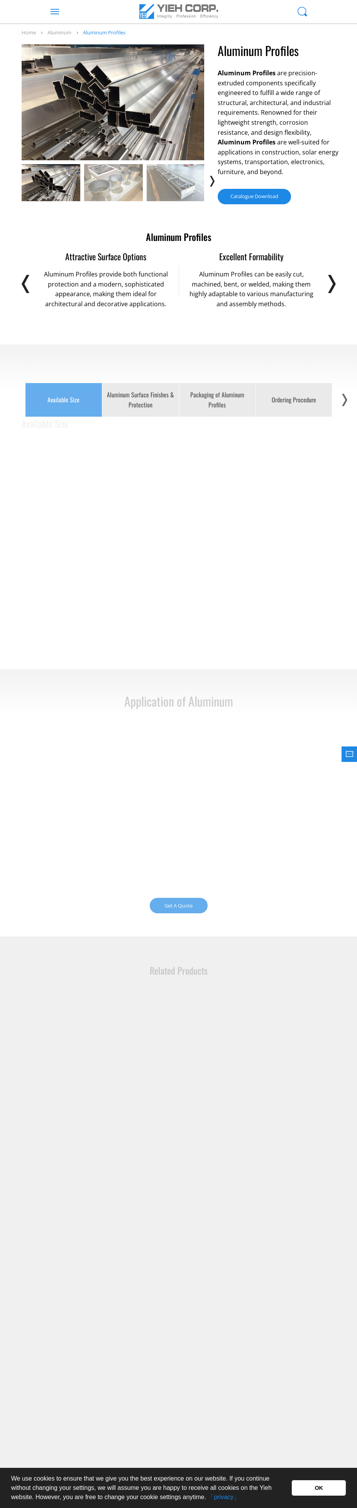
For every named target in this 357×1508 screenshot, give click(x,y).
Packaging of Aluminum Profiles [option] (217, 399)
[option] (113, 102)
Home (29, 32)
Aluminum (59, 32)
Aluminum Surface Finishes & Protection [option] (140, 399)
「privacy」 (224, 1497)
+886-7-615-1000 (65, 1411)
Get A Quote (178, 905)
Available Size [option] (63, 399)
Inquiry (274, 1412)
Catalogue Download (254, 196)
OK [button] (319, 1488)
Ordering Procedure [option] (294, 399)
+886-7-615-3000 (179, 1411)
